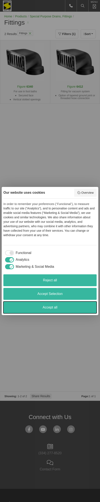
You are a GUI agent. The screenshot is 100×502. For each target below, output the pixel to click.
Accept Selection (49, 294)
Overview (85, 193)
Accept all (50, 307)
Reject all (50, 280)
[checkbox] (17, 252)
